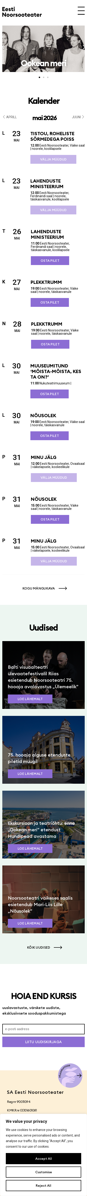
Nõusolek (43, 415)
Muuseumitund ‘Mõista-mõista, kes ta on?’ (55, 371)
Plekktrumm (46, 282)
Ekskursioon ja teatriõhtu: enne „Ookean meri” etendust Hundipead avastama (41, 829)
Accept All (43, 1159)
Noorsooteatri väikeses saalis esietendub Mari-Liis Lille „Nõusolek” (40, 904)
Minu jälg (43, 457)
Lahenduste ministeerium (47, 183)
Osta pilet (50, 261)
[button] (3, 47)
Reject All (43, 1185)
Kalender (43, 100)
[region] (43, 1155)
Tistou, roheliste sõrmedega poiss (52, 136)
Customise (43, 1172)
